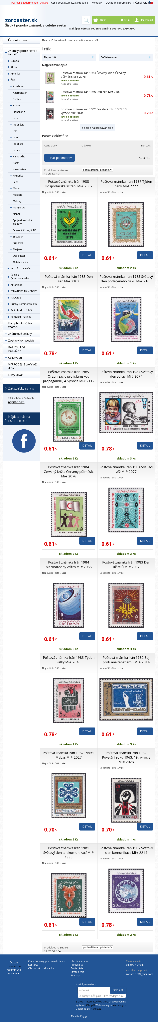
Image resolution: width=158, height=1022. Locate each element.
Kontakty (97, 2)
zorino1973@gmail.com (139, 974)
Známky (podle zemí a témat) (22, 52)
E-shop (79, 1001)
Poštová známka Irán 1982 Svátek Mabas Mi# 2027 (68, 755)
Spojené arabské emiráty (22, 222)
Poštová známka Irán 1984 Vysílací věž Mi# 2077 (126, 469)
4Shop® (90, 1005)
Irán (15, 131)
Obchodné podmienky (118, 2)
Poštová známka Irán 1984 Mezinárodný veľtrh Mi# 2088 (69, 564)
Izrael (16, 137)
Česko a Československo (20, 276)
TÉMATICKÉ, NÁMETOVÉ (24, 291)
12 (45, 174)
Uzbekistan (19, 255)
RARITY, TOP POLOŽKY (17, 349)
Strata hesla (77, 972)
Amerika (15, 73)
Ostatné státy (20, 262)
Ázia (13, 80)
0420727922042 (135, 965)
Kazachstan (19, 169)
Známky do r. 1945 (21, 310)
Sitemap (75, 975)
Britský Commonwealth (24, 304)
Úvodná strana (18, 40)
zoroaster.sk (21, 20)
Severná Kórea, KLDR (24, 230)
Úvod (45, 39)
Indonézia (18, 124)
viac (64, 191)
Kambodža (19, 156)
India (16, 118)
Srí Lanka (18, 243)
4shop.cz (96, 1008)
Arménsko (19, 86)
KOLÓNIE (16, 297)
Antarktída (16, 285)
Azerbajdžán (20, 92)
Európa (15, 61)
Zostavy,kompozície (21, 340)
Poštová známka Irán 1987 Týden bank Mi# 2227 (126, 183)
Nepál (16, 214)
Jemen (16, 150)
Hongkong (19, 112)
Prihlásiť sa (77, 964)
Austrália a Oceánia (22, 268)
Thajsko (17, 249)
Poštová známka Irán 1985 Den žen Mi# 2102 (90, 92)
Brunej (16, 105)
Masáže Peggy (79, 1016)
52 (53, 174)
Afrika (14, 67)
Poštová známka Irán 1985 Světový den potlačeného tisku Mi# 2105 (126, 278)
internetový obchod (97, 1001)
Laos (15, 182)
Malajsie (17, 194)
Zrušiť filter (144, 158)
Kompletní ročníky (21, 316)
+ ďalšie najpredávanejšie (97, 128)
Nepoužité (50, 57)
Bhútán (17, 99)
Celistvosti (15, 357)
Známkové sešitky (20, 334)
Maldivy (17, 201)
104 (58, 174)
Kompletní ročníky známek (20, 325)
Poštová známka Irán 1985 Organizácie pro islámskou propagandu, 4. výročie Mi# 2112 (68, 376)
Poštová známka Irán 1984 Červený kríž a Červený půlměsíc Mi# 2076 (68, 471)
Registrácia (77, 968)
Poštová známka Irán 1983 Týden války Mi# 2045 (68, 659)
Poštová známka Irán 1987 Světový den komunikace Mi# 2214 (126, 850)
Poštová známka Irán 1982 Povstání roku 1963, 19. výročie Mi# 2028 (126, 757)
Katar (16, 163)
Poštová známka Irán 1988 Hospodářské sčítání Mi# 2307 (68, 183)
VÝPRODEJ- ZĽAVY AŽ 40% (22, 366)
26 (49, 174)
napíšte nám (16, 402)
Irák (96, 39)
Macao (17, 188)
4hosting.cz (119, 1005)
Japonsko (18, 143)
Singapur (18, 236)
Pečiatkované (109, 57)
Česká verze (144, 2)
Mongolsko (19, 207)
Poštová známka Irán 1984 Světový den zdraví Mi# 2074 (126, 374)
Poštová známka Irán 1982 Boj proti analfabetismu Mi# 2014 (126, 659)
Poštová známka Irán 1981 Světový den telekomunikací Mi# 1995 (68, 852)
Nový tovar (15, 375)
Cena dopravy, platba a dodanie (69, 2)
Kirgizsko (18, 175)
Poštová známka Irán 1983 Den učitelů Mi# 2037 (126, 564)
